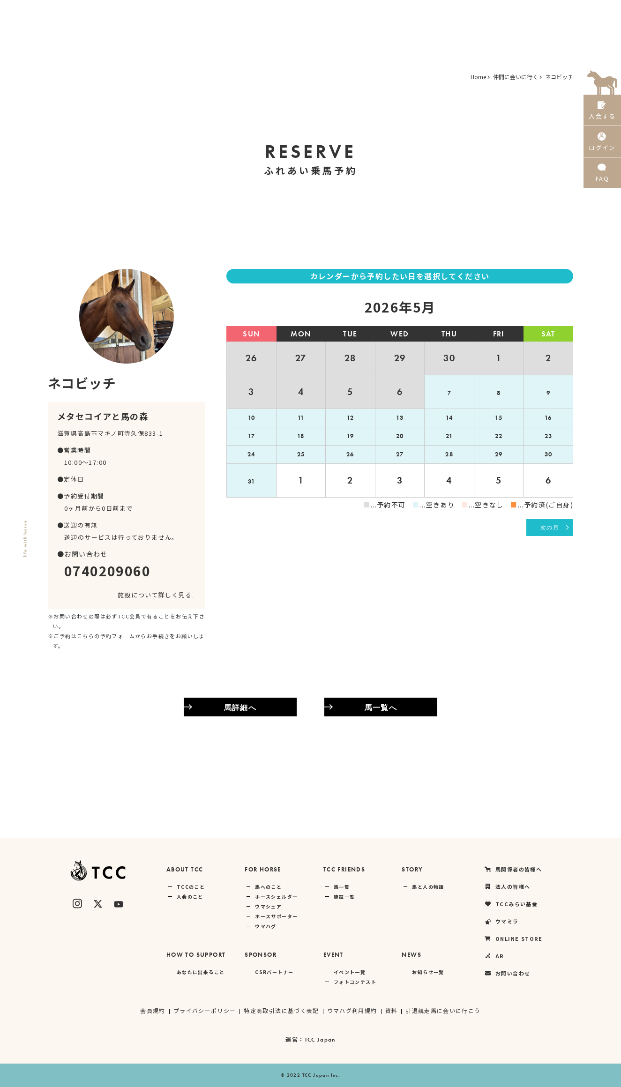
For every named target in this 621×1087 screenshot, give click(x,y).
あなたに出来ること (201, 971)
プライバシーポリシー (204, 1010)
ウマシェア (268, 906)
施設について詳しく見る (156, 594)
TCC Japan (320, 1039)
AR (563, 11)
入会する (602, 111)
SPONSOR (261, 955)
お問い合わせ (507, 973)
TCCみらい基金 (414, 11)
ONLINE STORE (519, 11)
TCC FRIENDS (344, 869)
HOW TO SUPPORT (196, 955)
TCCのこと (191, 886)
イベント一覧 (350, 971)
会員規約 (152, 1010)
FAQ (602, 178)
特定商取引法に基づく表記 (281, 1010)
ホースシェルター (276, 896)
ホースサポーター (276, 916)
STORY (412, 869)
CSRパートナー (274, 971)
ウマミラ (466, 11)
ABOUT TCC (184, 869)
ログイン (602, 144)
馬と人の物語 (428, 886)
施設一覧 (344, 896)
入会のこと (190, 896)
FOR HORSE (263, 869)
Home (478, 77)
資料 (391, 1010)
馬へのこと (268, 886)
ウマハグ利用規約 (352, 1010)
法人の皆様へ (359, 11)
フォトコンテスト (355, 981)
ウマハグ (266, 926)
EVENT (333, 955)
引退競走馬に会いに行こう (443, 1010)
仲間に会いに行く (515, 77)
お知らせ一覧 (428, 971)
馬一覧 (342, 886)
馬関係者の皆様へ (298, 11)
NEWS (411, 955)
